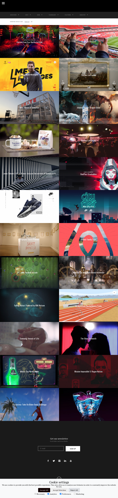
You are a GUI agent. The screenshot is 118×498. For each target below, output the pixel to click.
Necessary (40, 494)
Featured (27, 21)
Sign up (73, 448)
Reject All (74, 490)
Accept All (44, 490)
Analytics (52, 494)
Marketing (79, 494)
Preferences (65, 494)
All (31, 21)
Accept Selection (59, 490)
